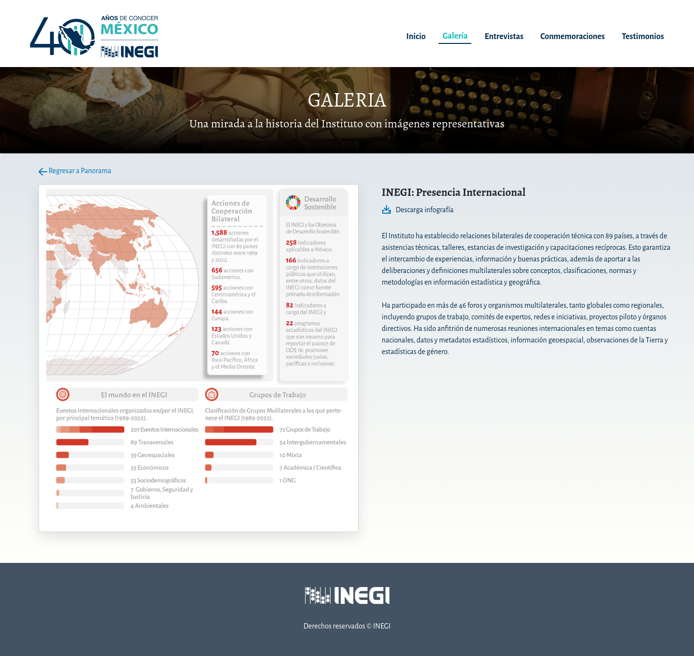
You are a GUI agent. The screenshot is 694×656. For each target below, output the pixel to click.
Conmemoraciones (572, 36)
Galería (454, 36)
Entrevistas (504, 36)
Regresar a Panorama (75, 171)
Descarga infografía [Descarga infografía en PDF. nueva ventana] (418, 210)
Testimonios (643, 36)
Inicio (416, 36)
